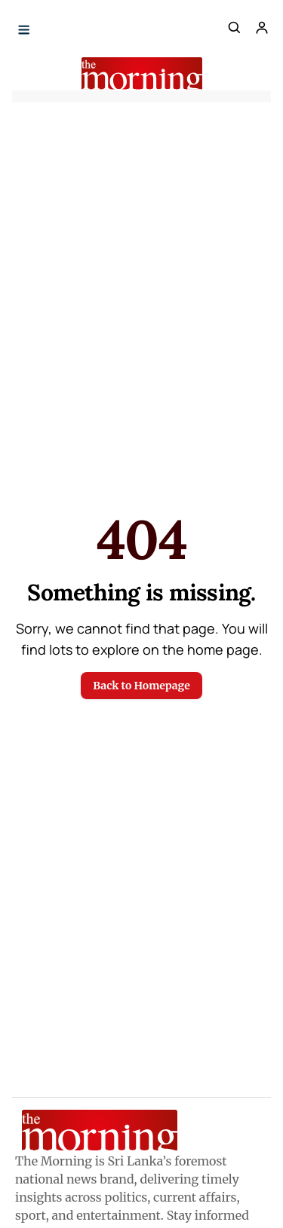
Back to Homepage (141, 685)
